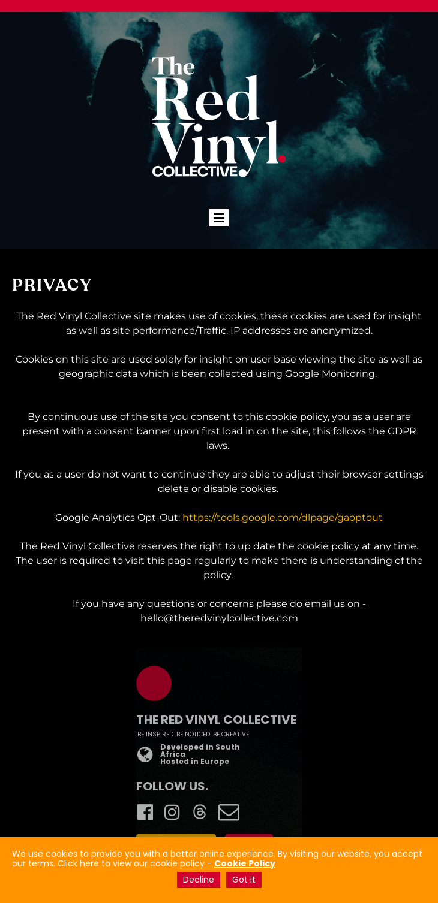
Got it (244, 880)
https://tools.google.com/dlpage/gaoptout (282, 517)
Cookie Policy (244, 863)
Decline (198, 880)
